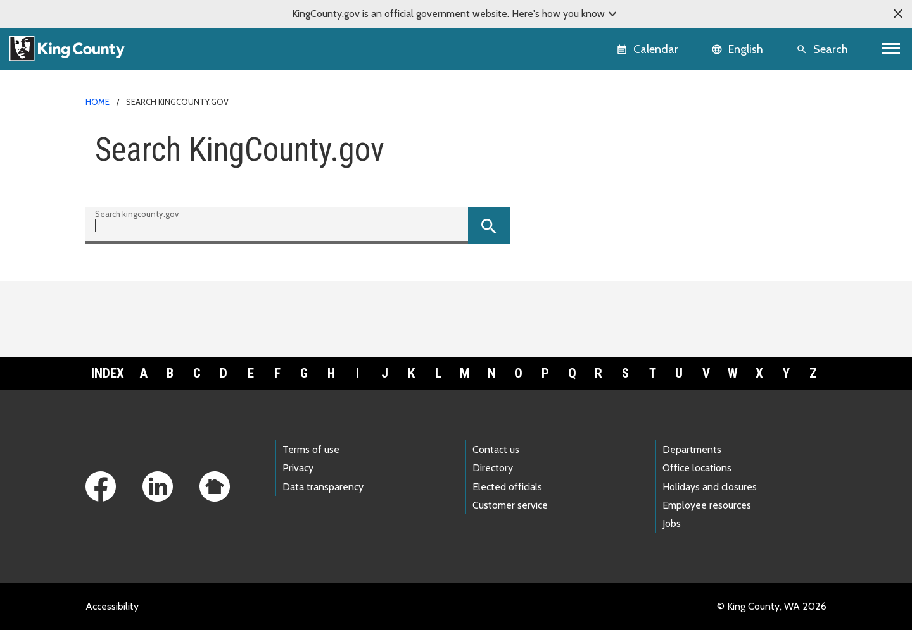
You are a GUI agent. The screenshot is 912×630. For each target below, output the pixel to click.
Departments (691, 449)
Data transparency (323, 487)
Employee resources (706, 505)
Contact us (495, 449)
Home (98, 102)
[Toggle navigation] (891, 49)
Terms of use (310, 449)
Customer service (510, 505)
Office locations (697, 468)
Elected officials (507, 487)
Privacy (298, 468)
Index (107, 373)
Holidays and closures (709, 487)
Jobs (671, 523)
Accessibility (112, 606)
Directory (492, 468)
